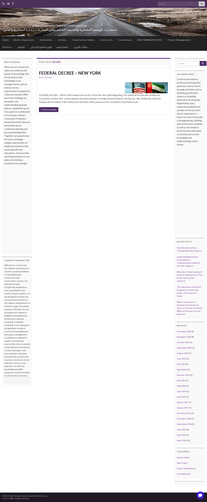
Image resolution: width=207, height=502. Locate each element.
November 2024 (184, 337)
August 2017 (183, 402)
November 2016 (184, 418)
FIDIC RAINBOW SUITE (150, 39)
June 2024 (181, 358)
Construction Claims (84, 39)
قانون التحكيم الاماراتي (41, 47)
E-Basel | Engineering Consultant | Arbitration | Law (59, 25)
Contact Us (107, 39)
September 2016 (184, 424)
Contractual (125, 39)
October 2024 (183, 342)
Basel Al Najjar (46, 77)
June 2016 (181, 429)
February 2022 (183, 375)
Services (7, 47)
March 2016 (182, 440)
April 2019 (181, 397)
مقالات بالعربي (81, 47)
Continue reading (48, 109)
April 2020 (181, 386)
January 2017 (183, 407)
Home (5, 39)
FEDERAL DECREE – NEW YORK (70, 72)
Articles (63, 39)
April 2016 (181, 435)
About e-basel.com (24, 39)
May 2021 (181, 380)
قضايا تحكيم (62, 47)
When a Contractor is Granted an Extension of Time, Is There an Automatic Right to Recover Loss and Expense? (190, 308)
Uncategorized (183, 474)
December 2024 (184, 331)
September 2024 (184, 348)
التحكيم (21, 47)
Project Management (180, 39)
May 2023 (181, 364)
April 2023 (181, 369)
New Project (182, 463)
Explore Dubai (183, 457)
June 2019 (181, 391)
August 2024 (183, 353)
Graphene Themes (22, 498)
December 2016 (184, 413)
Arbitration (46, 39)
